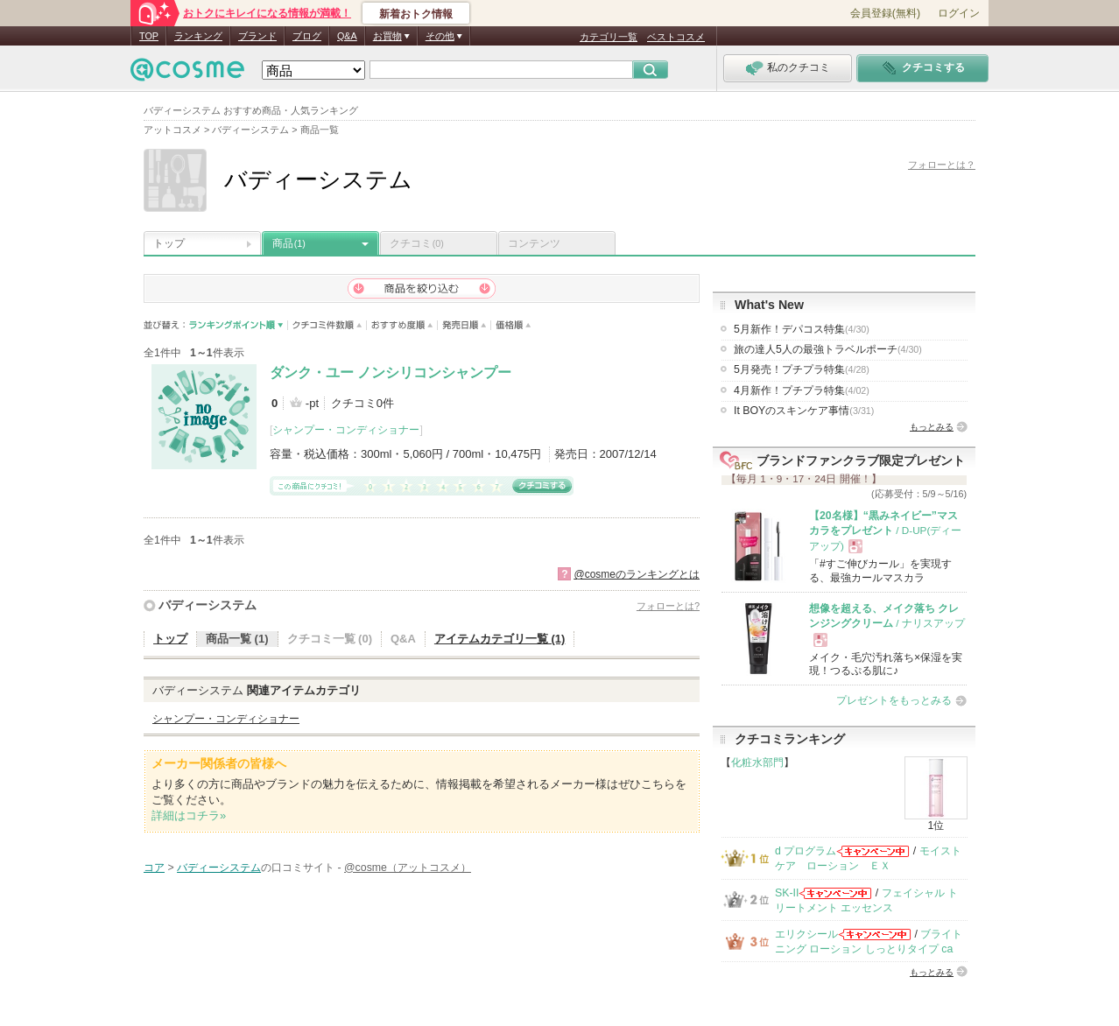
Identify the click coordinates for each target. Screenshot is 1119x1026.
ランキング (198, 36)
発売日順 (464, 325)
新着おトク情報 (416, 14)
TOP (148, 36)
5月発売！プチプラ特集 (801, 369)
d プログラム (805, 851)
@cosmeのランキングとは (637, 574)
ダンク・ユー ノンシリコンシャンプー (390, 372)
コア (154, 867)
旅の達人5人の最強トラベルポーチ (828, 349)
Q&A (347, 36)
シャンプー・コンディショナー (345, 430)
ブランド (257, 36)
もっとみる (932, 427)
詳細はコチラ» (188, 815)
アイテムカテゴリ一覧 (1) (500, 638)
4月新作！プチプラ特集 (801, 390)
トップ (169, 243)
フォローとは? (668, 606)
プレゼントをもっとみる (894, 700)
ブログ (306, 36)
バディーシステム (207, 605)
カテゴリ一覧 (608, 37)
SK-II (787, 893)
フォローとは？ (941, 164)
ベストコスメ (676, 37)
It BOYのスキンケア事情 (804, 410)
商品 (289, 243)
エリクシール (806, 934)
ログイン (959, 13)
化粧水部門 (757, 762)
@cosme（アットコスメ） (407, 867)
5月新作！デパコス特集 (801, 329)
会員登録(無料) (885, 13)
